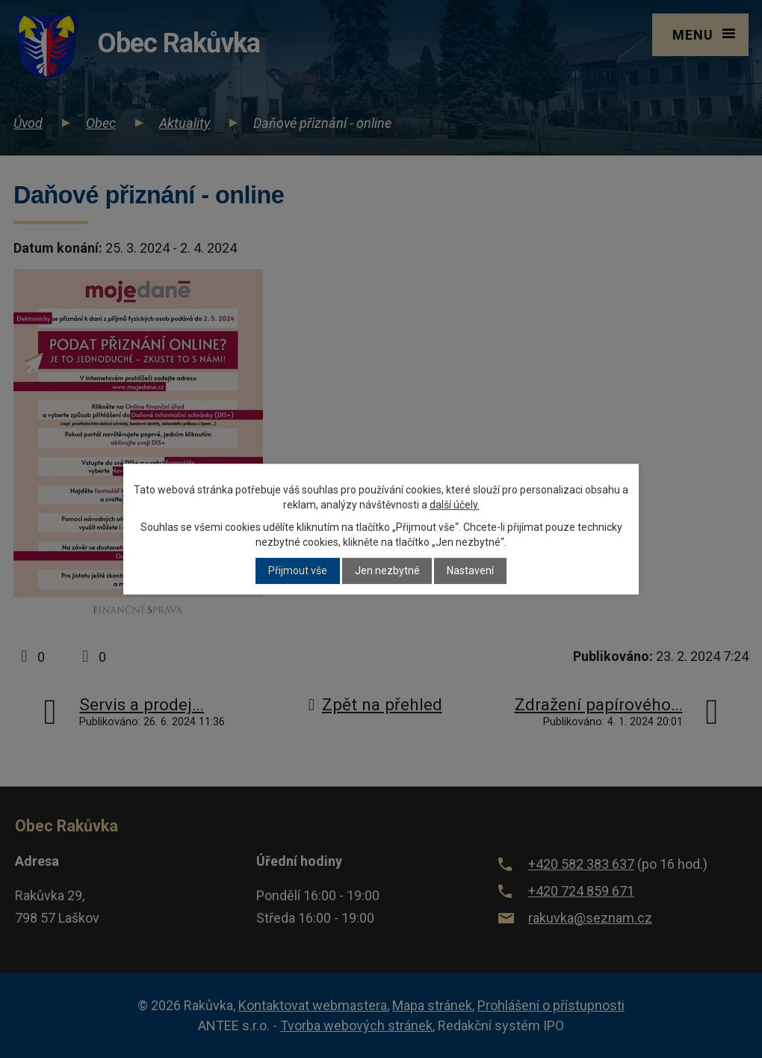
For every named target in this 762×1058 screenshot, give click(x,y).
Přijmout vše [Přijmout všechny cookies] (297, 571)
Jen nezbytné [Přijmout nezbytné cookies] (387, 571)
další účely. (455, 505)
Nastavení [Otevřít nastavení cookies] (470, 571)
